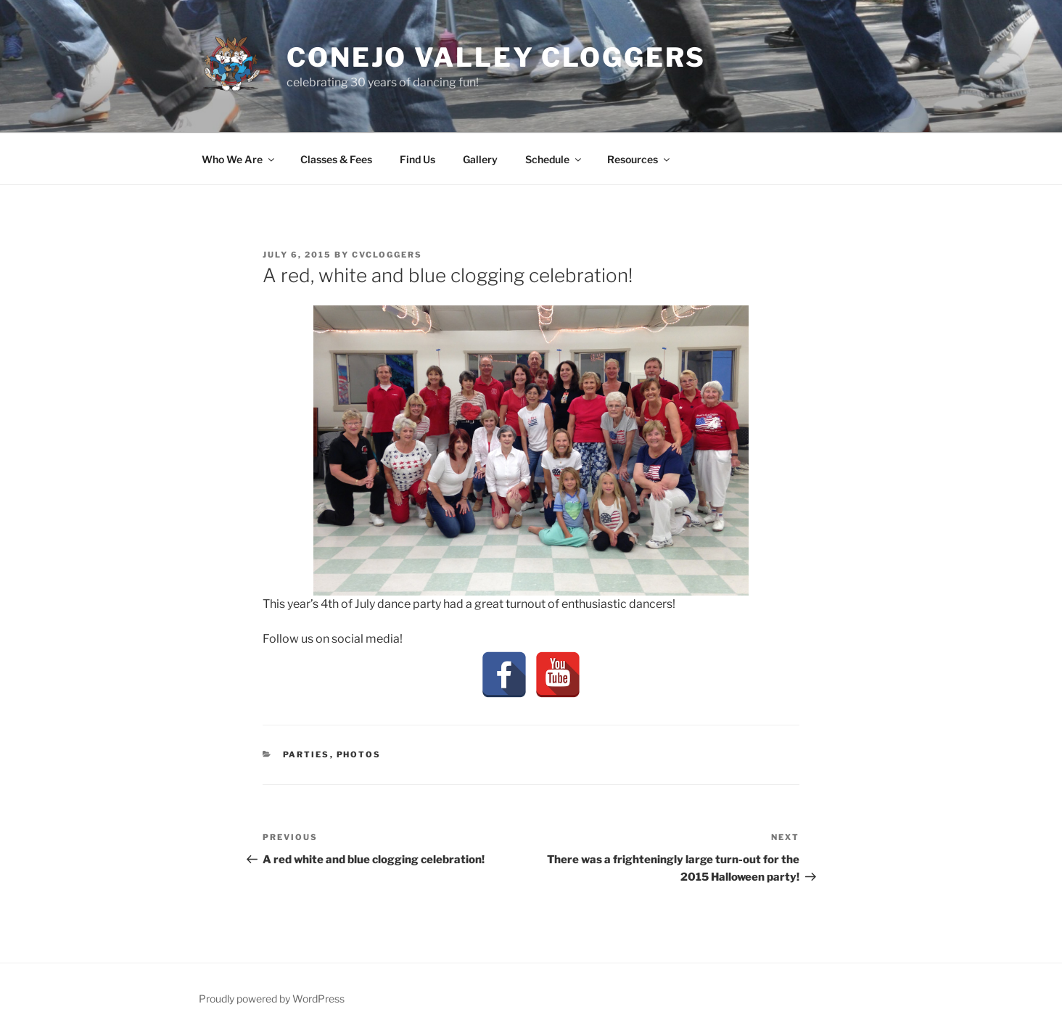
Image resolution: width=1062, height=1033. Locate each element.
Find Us (417, 159)
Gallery (480, 159)
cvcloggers (387, 255)
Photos (359, 754)
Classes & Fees (336, 159)
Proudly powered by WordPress (272, 998)
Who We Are (239, 159)
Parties (306, 754)
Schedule (554, 159)
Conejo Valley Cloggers (496, 57)
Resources (639, 159)
